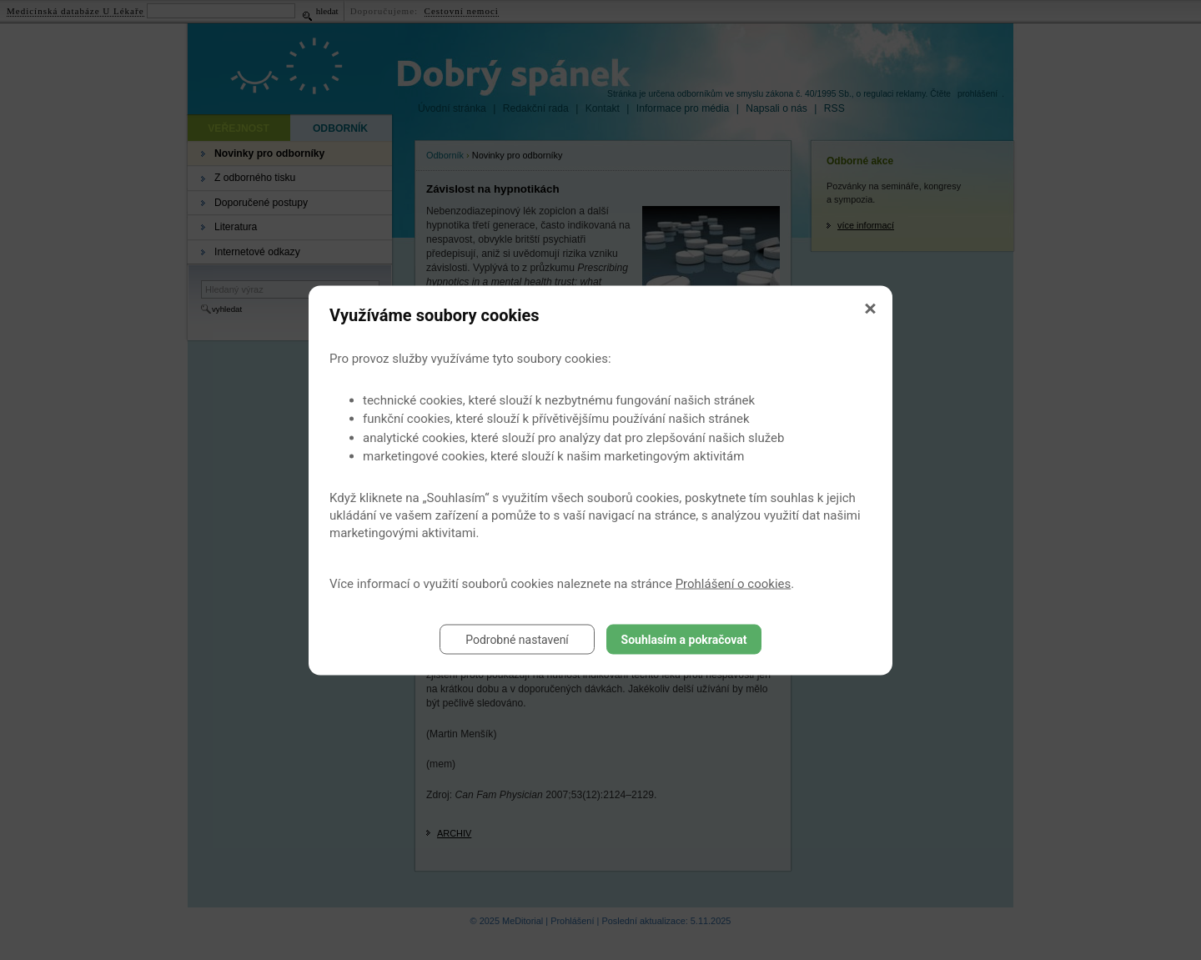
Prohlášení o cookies (733, 583)
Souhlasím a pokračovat (684, 639)
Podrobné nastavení (517, 639)
